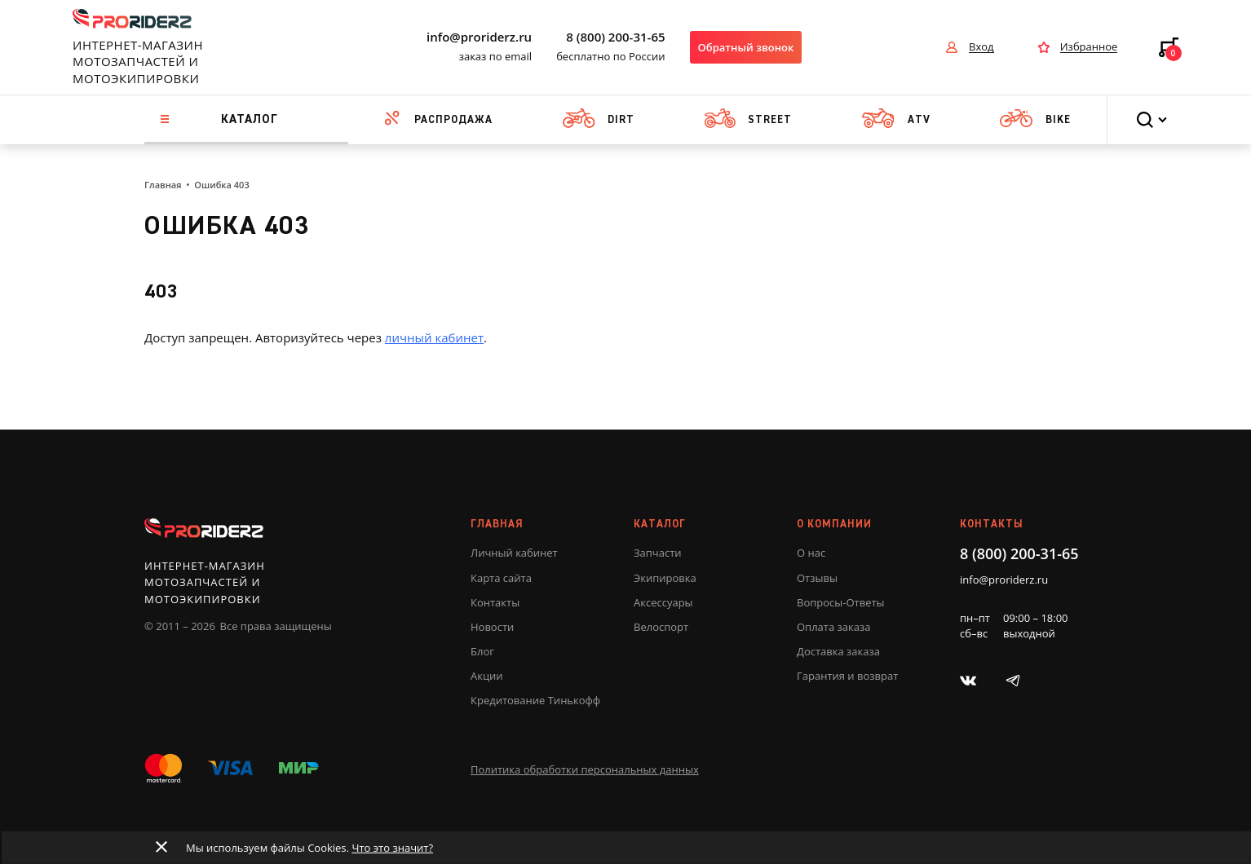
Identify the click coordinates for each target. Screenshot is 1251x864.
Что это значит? (391, 847)
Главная (162, 185)
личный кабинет (434, 337)
